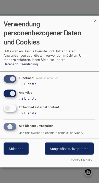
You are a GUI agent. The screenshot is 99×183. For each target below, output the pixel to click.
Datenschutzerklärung (21, 64)
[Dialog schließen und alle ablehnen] (95, 19)
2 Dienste (27, 83)
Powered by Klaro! (82, 159)
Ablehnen (16, 148)
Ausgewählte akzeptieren (69, 148)
